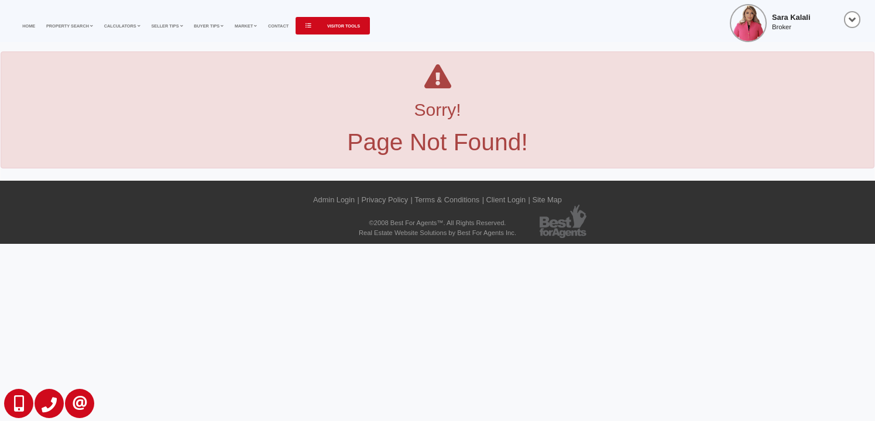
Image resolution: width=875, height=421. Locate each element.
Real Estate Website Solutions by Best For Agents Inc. (437, 232)
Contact (278, 26)
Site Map (547, 199)
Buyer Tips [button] (209, 26)
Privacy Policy (384, 199)
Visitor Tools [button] (333, 26)
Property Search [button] (69, 26)
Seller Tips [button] (167, 26)
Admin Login (334, 199)
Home (28, 26)
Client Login (506, 199)
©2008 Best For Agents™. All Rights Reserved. (437, 222)
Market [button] (246, 26)
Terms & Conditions (446, 199)
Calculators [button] (122, 26)
